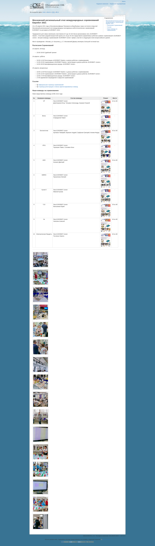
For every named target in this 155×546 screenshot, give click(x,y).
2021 (53, 12)
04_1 (57, 12)
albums (49, 12)
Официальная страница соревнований (51, 85)
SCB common (106, 539)
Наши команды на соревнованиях (112, 29)
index (44, 12)
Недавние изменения (102, 4)
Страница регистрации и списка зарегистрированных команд (58, 87)
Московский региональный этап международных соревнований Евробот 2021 (115, 22)
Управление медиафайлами (117, 4)
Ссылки (109, 27)
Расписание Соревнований (114, 25)
